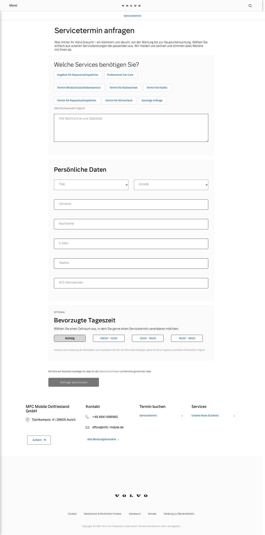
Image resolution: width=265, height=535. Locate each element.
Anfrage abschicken (73, 382)
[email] (131, 244)
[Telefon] (131, 263)
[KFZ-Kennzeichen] (131, 283)
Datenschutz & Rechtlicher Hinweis (102, 513)
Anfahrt (37, 440)
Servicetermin (132, 15)
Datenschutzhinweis (109, 371)
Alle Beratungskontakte (101, 439)
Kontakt (152, 513)
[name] (131, 204)
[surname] (131, 224)
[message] (131, 128)
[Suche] (250, 5)
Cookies (72, 513)
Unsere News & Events (205, 415)
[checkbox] (78, 75)
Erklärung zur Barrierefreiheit (179, 513)
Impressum (135, 513)
